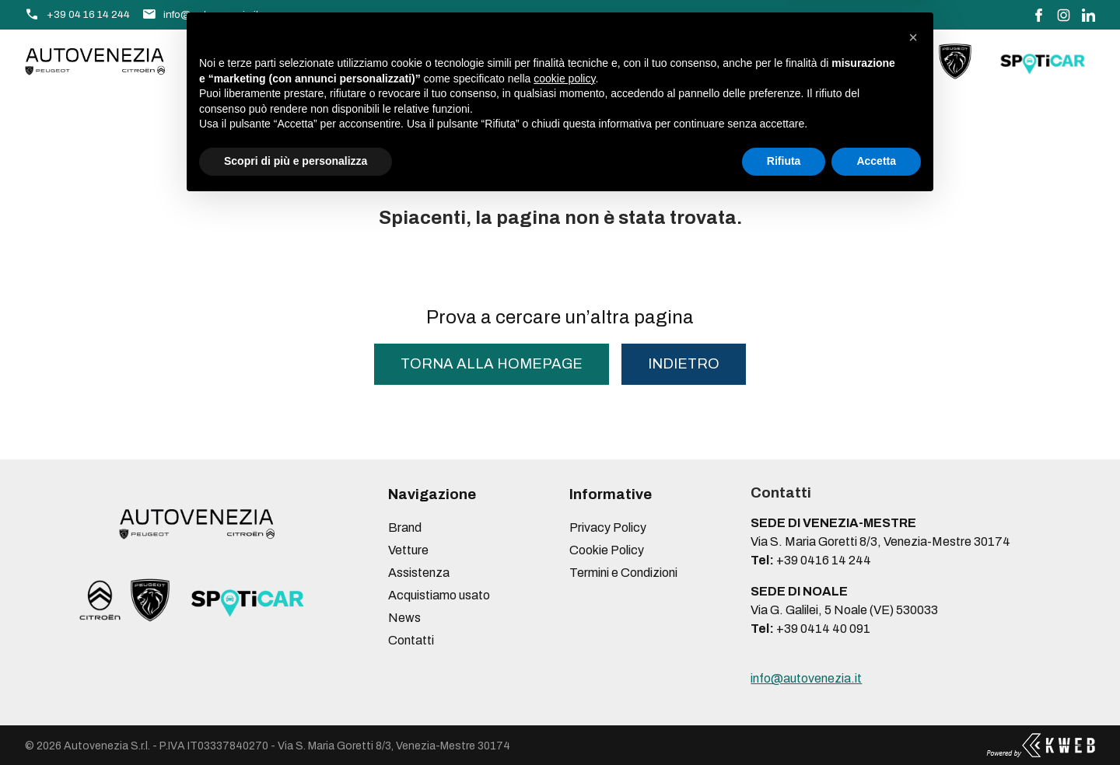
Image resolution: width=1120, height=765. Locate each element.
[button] (913, 598)
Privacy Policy (607, 527)
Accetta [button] (876, 722)
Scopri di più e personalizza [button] (295, 722)
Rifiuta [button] (784, 722)
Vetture (294, 61)
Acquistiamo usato (507, 61)
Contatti (680, 61)
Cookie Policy (606, 550)
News (611, 61)
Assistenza (382, 61)
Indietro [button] (683, 364)
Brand (225, 61)
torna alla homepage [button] (492, 364)
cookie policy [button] (564, 640)
